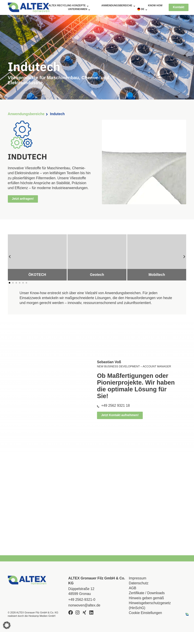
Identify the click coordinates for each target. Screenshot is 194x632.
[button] (10, 256)
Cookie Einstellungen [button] (145, 613)
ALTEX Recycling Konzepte (69, 5)
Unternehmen (79, 9)
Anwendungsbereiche (118, 5)
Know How (155, 5)
